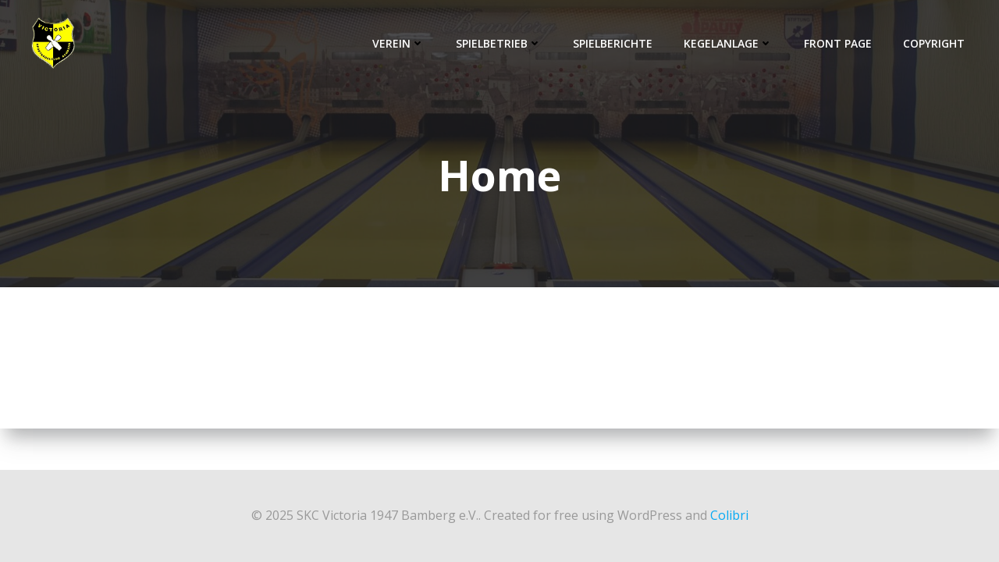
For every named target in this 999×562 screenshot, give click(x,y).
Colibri (729, 515)
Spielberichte (612, 43)
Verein (398, 43)
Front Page (838, 43)
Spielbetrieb (499, 43)
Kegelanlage (728, 43)
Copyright (934, 43)
